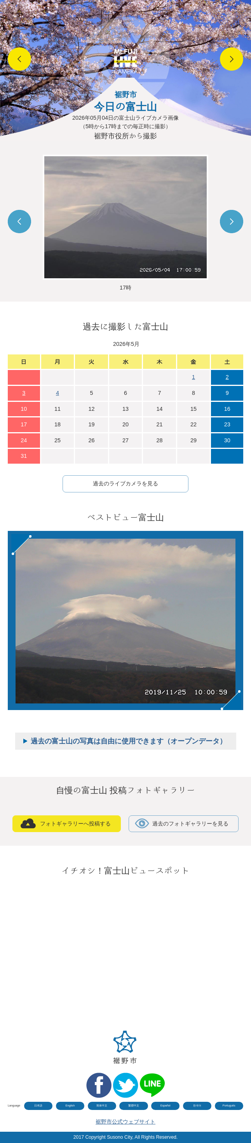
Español (165, 1105)
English (70, 1105)
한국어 (197, 1105)
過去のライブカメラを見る (125, 483)
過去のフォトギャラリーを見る (190, 823)
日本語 (38, 1105)
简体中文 (101, 1105)
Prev (19, 59)
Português (229, 1105)
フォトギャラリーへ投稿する (75, 823)
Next (231, 59)
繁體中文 (133, 1105)
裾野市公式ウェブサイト (125, 1122)
